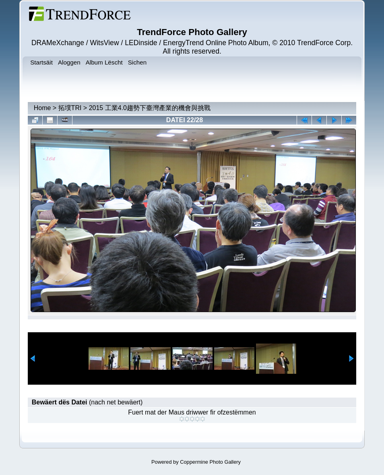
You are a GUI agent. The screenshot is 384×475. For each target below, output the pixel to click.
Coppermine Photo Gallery (210, 462)
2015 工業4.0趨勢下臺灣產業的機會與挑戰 (150, 107)
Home (42, 107)
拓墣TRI (70, 107)
